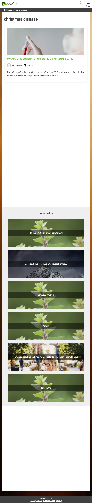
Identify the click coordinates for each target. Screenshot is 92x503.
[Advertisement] (46, 102)
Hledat (81, 4)
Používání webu (49, 501)
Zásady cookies (36, 501)
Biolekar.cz (8, 10)
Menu (88, 3)
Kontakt (59, 501)
